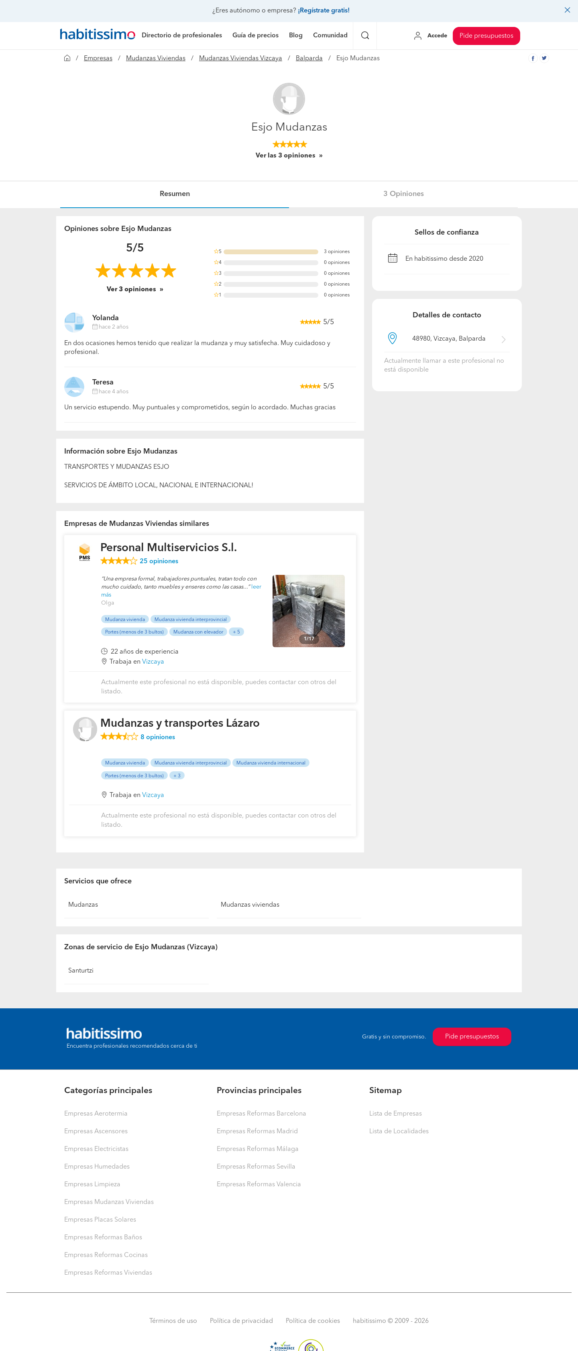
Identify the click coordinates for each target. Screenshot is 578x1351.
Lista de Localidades (399, 1131)
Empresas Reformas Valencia (259, 1184)
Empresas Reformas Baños (103, 1237)
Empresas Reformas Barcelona (261, 1114)
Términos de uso (173, 1321)
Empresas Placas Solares (100, 1220)
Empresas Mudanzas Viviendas (109, 1202)
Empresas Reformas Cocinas (106, 1255)
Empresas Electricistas (96, 1149)
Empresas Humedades (97, 1167)
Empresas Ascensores (96, 1131)
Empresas (98, 58)
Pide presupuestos (486, 36)
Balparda (309, 58)
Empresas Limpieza (92, 1184)
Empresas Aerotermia (96, 1114)
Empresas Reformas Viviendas (108, 1273)
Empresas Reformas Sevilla (256, 1167)
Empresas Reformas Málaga (258, 1149)
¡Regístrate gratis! (324, 11)
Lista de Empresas (395, 1114)
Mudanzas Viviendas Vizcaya (240, 58)
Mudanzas (83, 905)
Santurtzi (81, 971)
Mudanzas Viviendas (155, 58)
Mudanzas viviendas (250, 905)
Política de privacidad (241, 1321)
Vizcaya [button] (153, 662)
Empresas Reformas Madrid (257, 1131)
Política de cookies (313, 1321)
